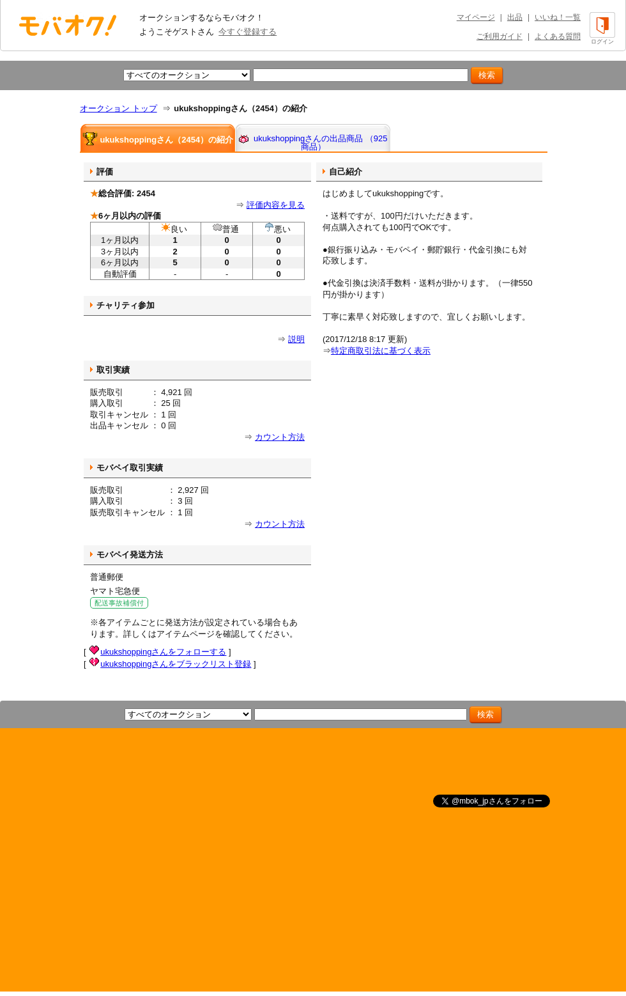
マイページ (476, 17)
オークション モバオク (67, 25)
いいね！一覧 (558, 17)
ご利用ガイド (500, 36)
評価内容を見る (276, 205)
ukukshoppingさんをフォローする (163, 652)
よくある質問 (558, 36)
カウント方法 (280, 437)
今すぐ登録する (247, 31)
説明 (296, 339)
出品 (515, 17)
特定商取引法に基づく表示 (381, 350)
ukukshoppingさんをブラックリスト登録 (175, 664)
